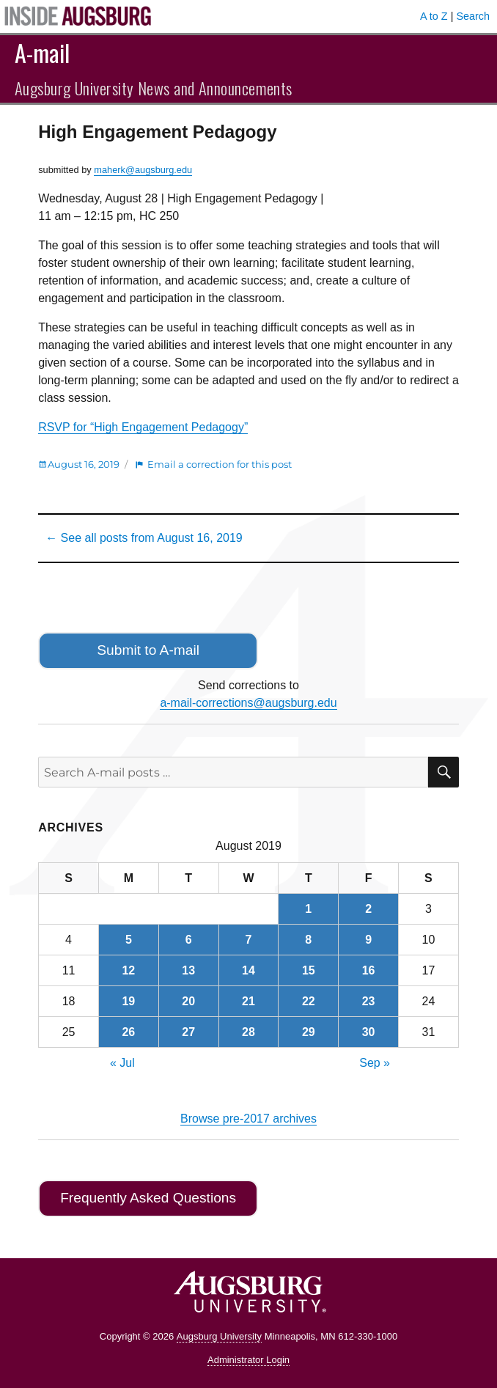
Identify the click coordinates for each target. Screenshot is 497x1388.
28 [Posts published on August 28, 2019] (248, 1032)
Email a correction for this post (219, 464)
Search (473, 16)
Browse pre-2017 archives (248, 1118)
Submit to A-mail (148, 650)
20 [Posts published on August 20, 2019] (188, 1001)
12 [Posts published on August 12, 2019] (128, 970)
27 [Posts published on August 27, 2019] (188, 1032)
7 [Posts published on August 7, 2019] (249, 939)
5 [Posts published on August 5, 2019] (128, 939)
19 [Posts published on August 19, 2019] (128, 1001)
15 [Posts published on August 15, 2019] (308, 970)
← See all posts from (144, 538)
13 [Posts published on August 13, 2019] (188, 970)
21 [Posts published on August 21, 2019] (248, 1001)
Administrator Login (248, 1359)
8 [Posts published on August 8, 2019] (308, 939)
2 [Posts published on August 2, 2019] (368, 909)
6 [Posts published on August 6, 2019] (188, 939)
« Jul (122, 1063)
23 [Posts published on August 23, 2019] (368, 1001)
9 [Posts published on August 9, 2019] (368, 939)
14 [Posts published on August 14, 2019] (248, 970)
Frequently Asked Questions (148, 1197)
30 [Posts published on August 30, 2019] (368, 1032)
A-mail (42, 52)
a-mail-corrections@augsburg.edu (248, 703)
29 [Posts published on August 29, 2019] (308, 1032)
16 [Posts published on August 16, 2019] (368, 970)
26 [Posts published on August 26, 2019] (128, 1032)
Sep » (374, 1063)
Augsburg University (219, 1336)
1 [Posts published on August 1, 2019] (308, 909)
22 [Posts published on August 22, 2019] (308, 1001)
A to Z (434, 16)
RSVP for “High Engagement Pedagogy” (143, 427)
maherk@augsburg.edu (143, 169)
